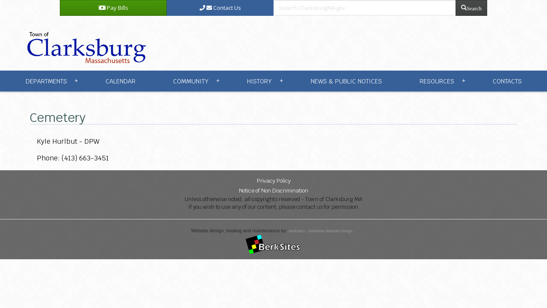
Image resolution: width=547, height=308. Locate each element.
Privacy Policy (274, 180)
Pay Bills (113, 8)
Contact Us (220, 8)
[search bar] (365, 7)
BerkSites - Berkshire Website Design (321, 231)
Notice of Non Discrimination (273, 190)
